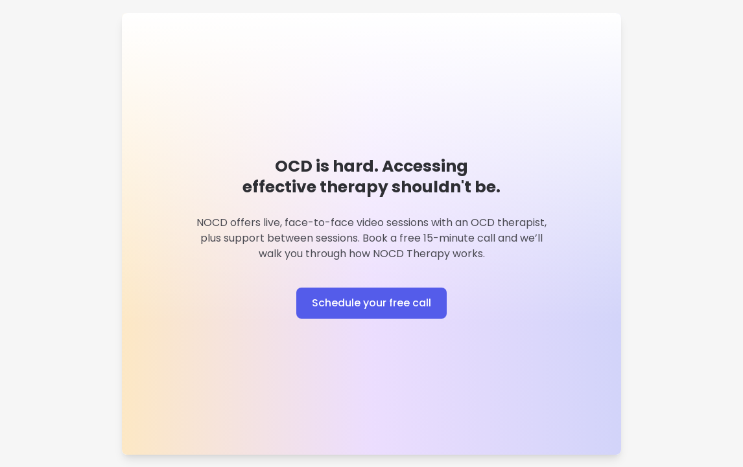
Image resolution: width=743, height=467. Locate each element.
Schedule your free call (371, 302)
